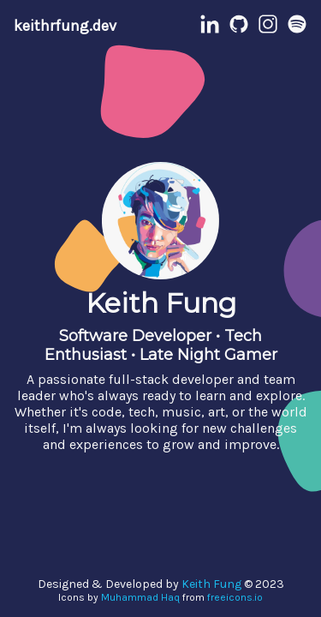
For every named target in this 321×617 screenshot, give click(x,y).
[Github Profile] (239, 29)
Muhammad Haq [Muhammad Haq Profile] (140, 597)
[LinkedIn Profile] (209, 29)
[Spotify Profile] (297, 29)
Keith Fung (211, 584)
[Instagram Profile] (268, 29)
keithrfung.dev (65, 25)
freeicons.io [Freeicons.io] (235, 597)
